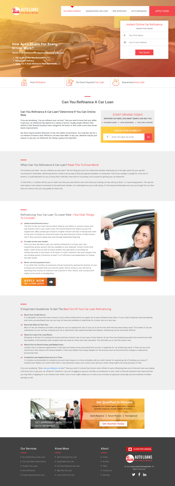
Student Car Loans (30, 466)
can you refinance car (51, 368)
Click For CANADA (139, 449)
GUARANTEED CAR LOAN (97, 11)
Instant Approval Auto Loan (33, 475)
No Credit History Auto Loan (33, 457)
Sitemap (106, 475)
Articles (106, 461)
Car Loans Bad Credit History (34, 461)
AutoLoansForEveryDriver (141, 466)
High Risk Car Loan (64, 470)
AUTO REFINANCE (139, 11)
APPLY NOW (162, 11)
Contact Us (107, 470)
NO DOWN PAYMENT (73, 11)
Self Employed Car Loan (67, 457)
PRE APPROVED (119, 11)
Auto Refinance (28, 470)
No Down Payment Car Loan (68, 466)
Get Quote (144, 52)
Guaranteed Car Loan (65, 461)
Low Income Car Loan (65, 475)
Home (105, 457)
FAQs (105, 466)
